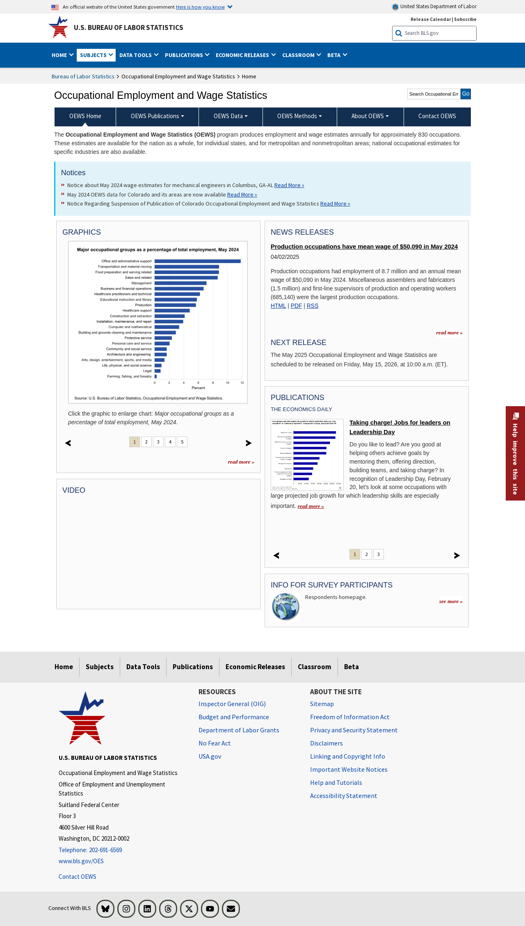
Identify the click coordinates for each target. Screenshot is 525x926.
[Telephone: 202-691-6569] (122, 850)
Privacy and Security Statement (354, 730)
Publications (193, 666)
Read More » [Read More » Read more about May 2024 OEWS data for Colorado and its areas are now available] (242, 194)
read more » (241, 462)
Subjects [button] (94, 55)
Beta (351, 666)
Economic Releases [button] (243, 55)
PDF (296, 305)
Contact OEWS (77, 876)
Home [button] (60, 55)
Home (64, 666)
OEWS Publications (155, 116)
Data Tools (143, 666)
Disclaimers (326, 743)
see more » (451, 601)
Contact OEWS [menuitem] (437, 116)
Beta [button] (334, 55)
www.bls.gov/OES (81, 861)
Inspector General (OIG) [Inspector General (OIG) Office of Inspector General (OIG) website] (232, 704)
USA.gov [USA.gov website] (210, 756)
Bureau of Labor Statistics (83, 76)
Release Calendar (431, 19)
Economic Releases (255, 666)
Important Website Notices (349, 769)
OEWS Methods (297, 116)
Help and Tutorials (336, 782)
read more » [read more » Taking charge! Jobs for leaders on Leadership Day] (311, 506)
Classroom (314, 666)
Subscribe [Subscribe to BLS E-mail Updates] (465, 19)
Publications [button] (184, 55)
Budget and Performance (234, 717)
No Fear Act (215, 743)
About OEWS (368, 116)
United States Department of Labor (434, 7)
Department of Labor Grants (239, 730)
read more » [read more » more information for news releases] (449, 332)
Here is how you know (200, 6)
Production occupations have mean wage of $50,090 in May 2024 (364, 246)
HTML (278, 305)
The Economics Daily (301, 409)
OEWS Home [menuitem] (85, 116)
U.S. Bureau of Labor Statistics (128, 27)
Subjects (100, 666)
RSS (313, 305)
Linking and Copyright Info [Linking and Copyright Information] (347, 756)
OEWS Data (228, 116)
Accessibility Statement (343, 795)
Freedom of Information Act (350, 717)
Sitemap (322, 704)
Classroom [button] (299, 55)
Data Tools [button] (136, 55)
